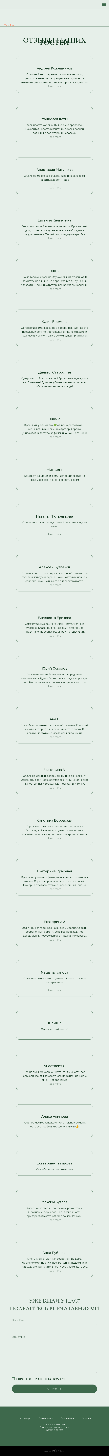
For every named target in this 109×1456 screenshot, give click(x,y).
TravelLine (9, 25)
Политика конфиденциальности (54, 1427)
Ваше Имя (18, 1320)
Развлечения (67, 1418)
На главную (24, 1418)
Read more (54, 86)
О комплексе (46, 1418)
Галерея (86, 1418)
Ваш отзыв (18, 1336)
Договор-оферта (54, 1430)
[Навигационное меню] (104, 4)
